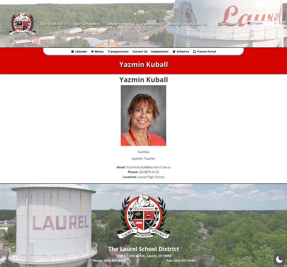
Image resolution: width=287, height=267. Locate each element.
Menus (99, 51)
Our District (53, 23)
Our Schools (87, 23)
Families (151, 23)
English (255, 23)
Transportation (118, 51)
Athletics (183, 51)
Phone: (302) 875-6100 (109, 260)
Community (230, 23)
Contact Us (139, 51)
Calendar (81, 51)
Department (120, 23)
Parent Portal (206, 51)
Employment (159, 51)
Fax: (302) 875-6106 (180, 260)
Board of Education (188, 23)
